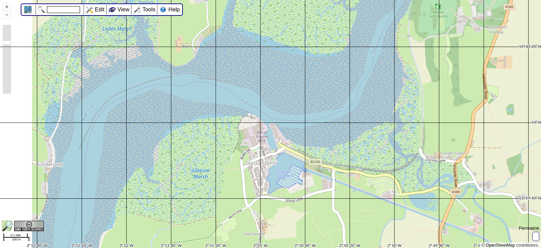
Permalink (529, 228)
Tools (148, 9)
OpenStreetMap (500, 245)
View (123, 9)
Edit (100, 9)
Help (174, 9)
